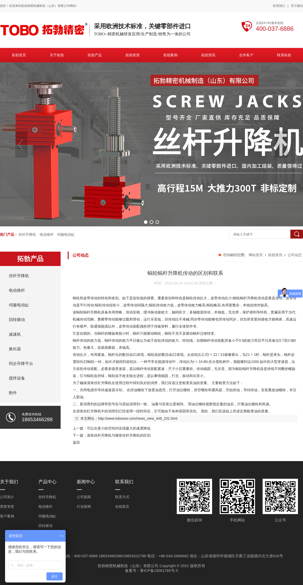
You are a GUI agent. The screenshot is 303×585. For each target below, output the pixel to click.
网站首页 (256, 255)
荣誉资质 (7, 506)
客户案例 (7, 516)
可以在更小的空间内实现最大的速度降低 (118, 428)
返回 (76, 442)
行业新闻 (84, 506)
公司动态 (294, 255)
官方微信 (297, 6)
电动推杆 (47, 234)
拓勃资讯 (275, 255)
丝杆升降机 (27, 234)
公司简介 (7, 497)
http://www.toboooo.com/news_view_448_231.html (137, 418)
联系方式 (122, 497)
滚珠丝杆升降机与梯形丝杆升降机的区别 (118, 435)
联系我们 (279, 6)
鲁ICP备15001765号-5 (159, 570)
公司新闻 (84, 497)
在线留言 (122, 506)
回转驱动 (45, 526)
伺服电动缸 (66, 234)
